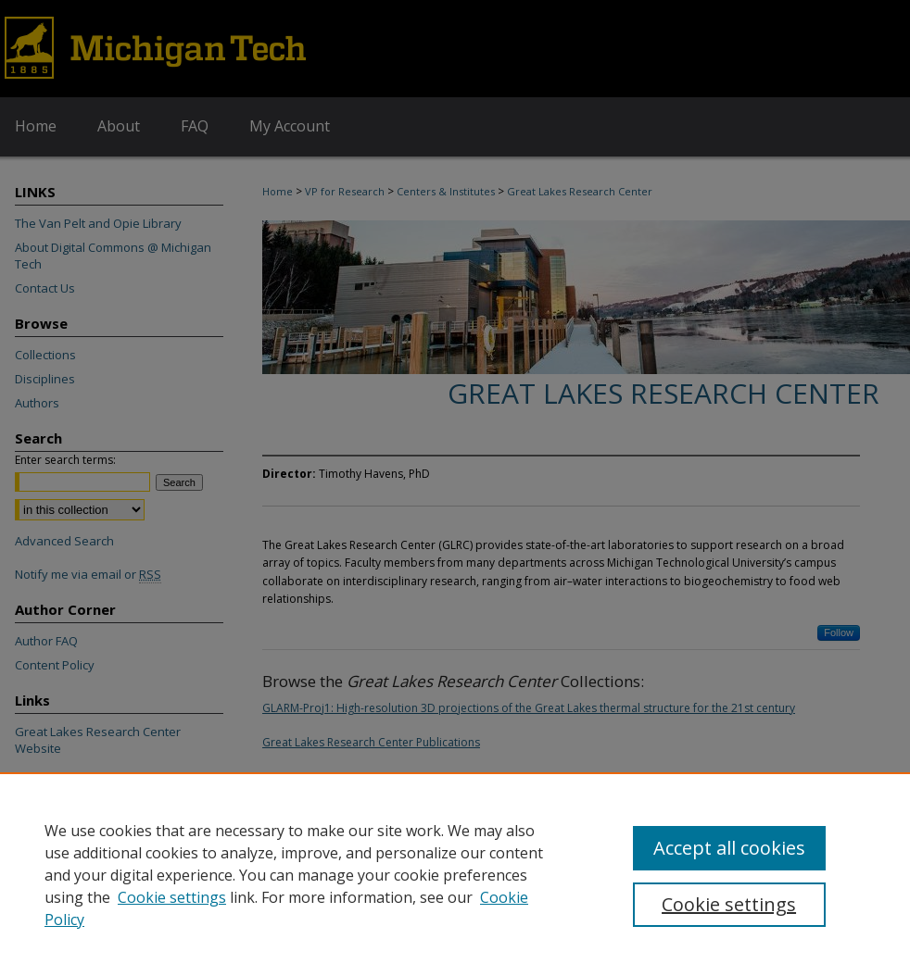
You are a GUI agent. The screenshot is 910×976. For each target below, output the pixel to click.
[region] (455, 874)
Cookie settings (172, 897)
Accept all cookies (729, 847)
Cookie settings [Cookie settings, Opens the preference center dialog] (729, 904)
